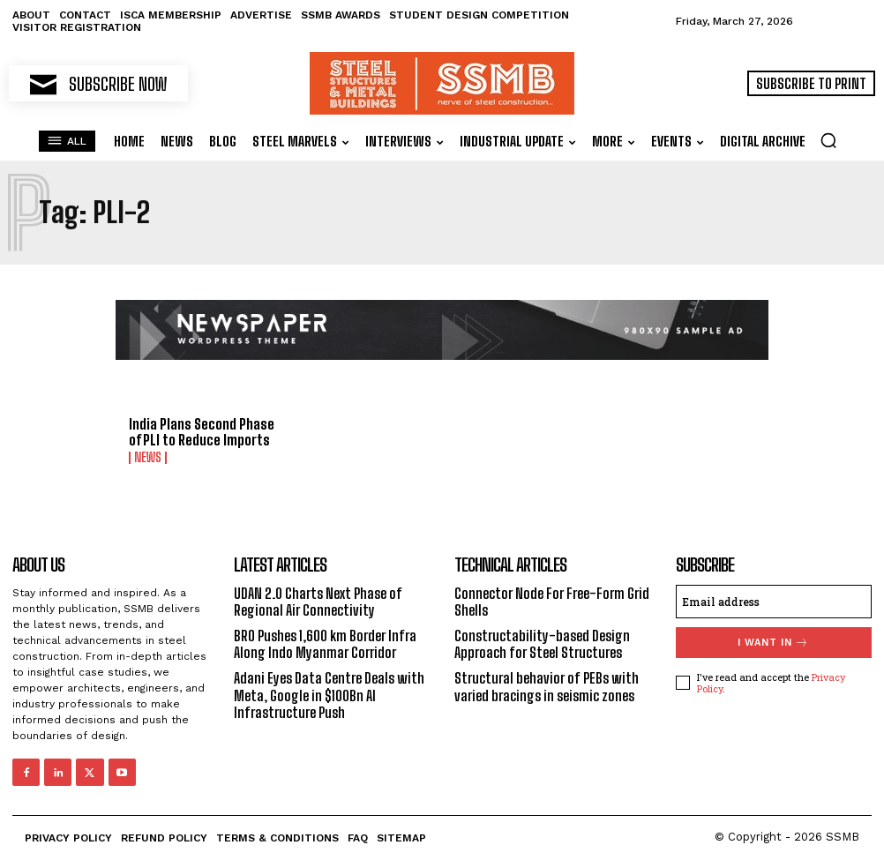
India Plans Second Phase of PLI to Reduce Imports (201, 431)
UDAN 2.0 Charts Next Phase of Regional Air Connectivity (318, 601)
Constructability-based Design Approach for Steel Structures (542, 644)
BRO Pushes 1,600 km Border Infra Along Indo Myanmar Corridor (325, 644)
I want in (773, 642)
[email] (774, 601)
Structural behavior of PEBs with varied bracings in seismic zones (546, 686)
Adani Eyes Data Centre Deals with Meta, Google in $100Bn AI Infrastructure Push (329, 694)
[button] (828, 140)
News (147, 458)
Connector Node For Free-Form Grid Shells (551, 601)
